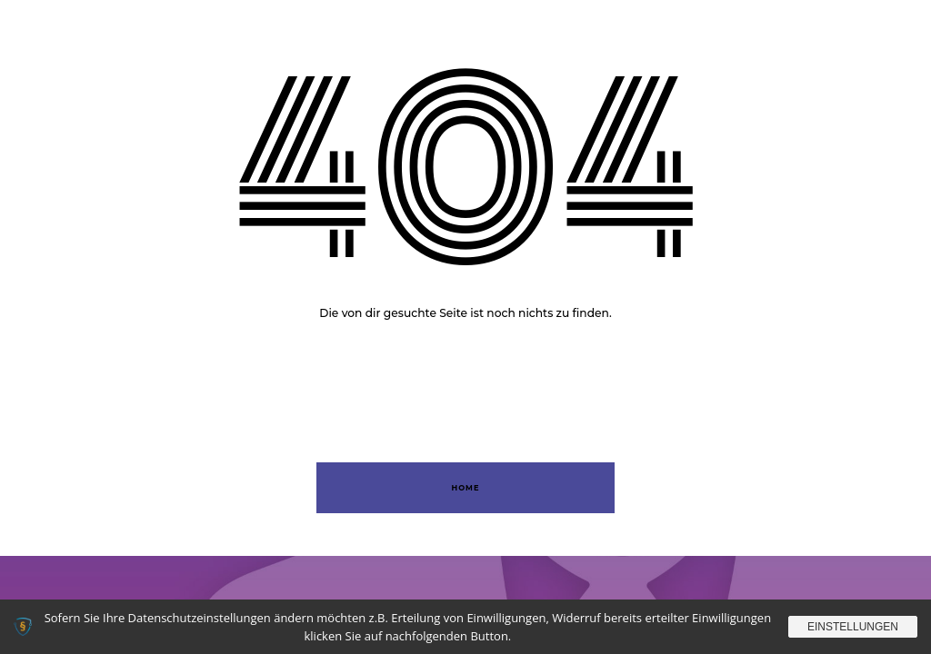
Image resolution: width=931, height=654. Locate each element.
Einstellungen (852, 626)
